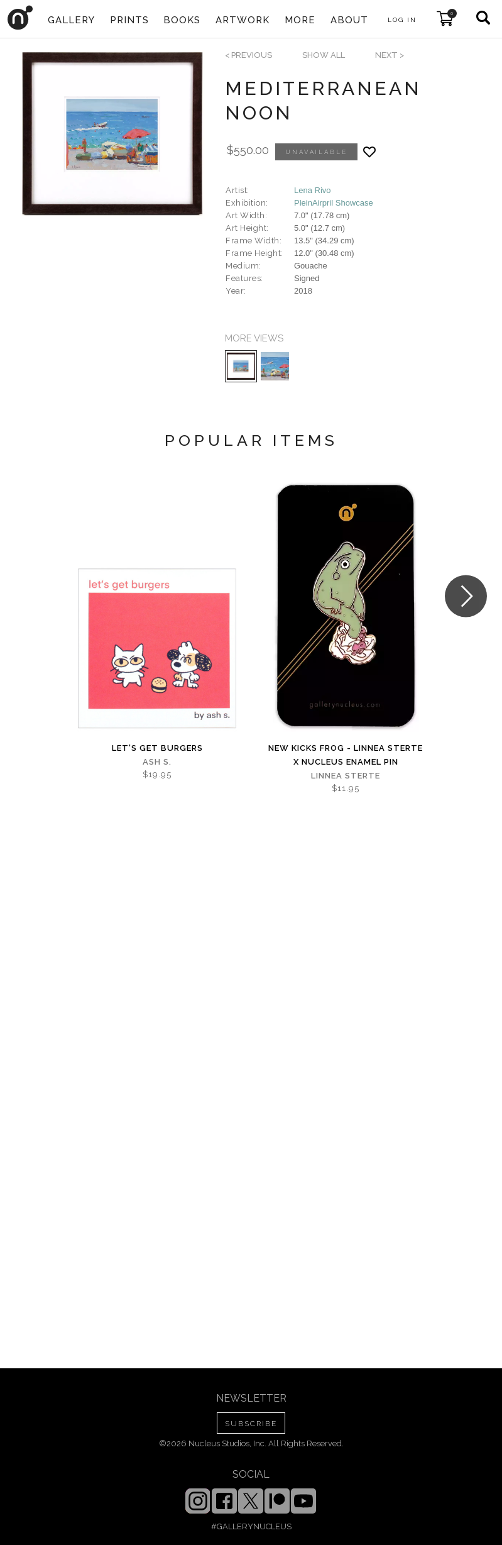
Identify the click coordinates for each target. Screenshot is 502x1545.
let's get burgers (157, 748)
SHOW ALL (323, 55)
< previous (248, 55)
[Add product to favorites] (369, 152)
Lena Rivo (312, 190)
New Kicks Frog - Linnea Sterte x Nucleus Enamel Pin (345, 755)
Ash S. (157, 762)
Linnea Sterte (345, 775)
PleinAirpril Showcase (333, 203)
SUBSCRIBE (251, 1423)
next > (389, 55)
